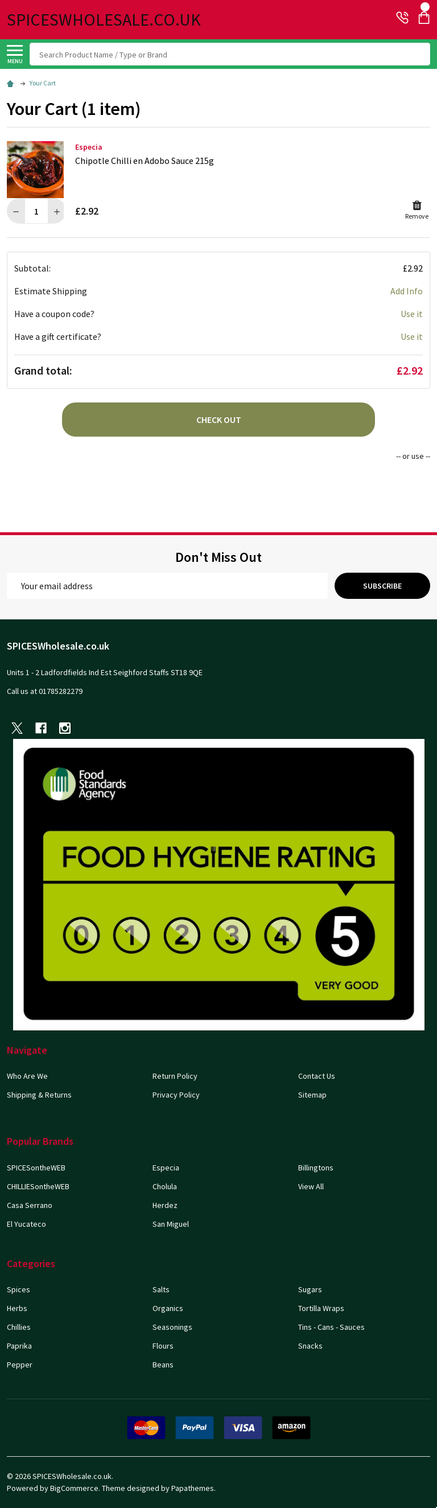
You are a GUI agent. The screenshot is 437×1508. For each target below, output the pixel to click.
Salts (161, 1289)
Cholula (164, 1186)
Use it (412, 313)
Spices (18, 1289)
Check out (218, 419)
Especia (165, 1167)
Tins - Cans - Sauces (331, 1327)
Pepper (19, 1364)
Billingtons (315, 1167)
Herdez (165, 1205)
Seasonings (172, 1327)
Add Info (406, 291)
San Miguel (170, 1224)
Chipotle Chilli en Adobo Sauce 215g (144, 160)
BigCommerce (74, 1488)
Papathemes (192, 1488)
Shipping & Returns (39, 1095)
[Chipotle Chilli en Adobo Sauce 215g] (36, 211)
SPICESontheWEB (36, 1167)
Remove (416, 210)
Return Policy (174, 1076)
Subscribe (382, 586)
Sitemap (312, 1095)
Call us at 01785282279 (45, 691)
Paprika (19, 1346)
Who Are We (27, 1076)
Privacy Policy (176, 1095)
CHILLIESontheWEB (38, 1186)
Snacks (310, 1346)
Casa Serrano (29, 1205)
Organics (167, 1308)
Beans (163, 1364)
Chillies (19, 1327)
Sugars (310, 1289)
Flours (163, 1346)
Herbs (17, 1308)
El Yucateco (26, 1224)
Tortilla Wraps (321, 1308)
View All (311, 1186)
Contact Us (316, 1076)
